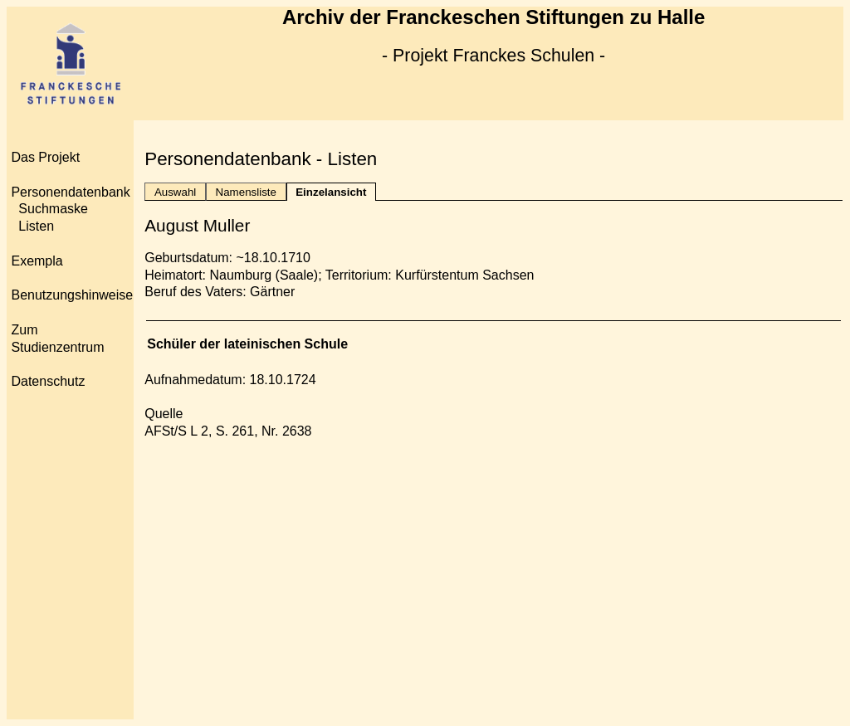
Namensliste (246, 192)
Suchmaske (53, 209)
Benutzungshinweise (72, 295)
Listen (36, 226)
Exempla (36, 261)
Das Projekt (45, 157)
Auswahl (175, 192)
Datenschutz (48, 381)
